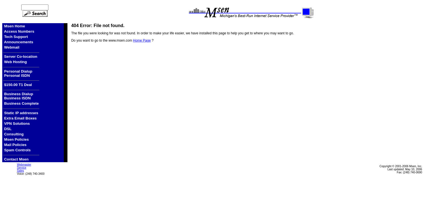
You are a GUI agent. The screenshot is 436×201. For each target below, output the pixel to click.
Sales (20, 170)
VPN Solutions (17, 123)
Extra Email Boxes (20, 118)
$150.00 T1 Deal (17, 85)
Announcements (18, 42)
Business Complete (21, 103)
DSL (8, 129)
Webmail (12, 47)
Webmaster (24, 164)
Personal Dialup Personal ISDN (17, 73)
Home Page (142, 40)
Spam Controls (17, 150)
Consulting (14, 134)
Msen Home (14, 26)
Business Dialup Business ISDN (18, 96)
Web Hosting (15, 62)
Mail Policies (15, 145)
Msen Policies (16, 139)
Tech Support (16, 37)
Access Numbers (19, 31)
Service (21, 167)
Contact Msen (16, 159)
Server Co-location (20, 56)
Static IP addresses (21, 113)
